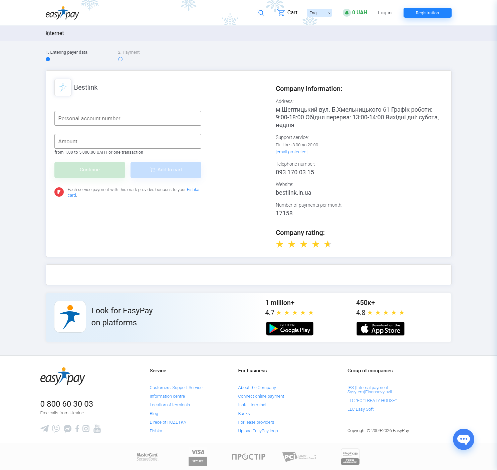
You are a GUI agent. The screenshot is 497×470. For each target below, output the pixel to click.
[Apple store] (380, 329)
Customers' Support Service (176, 387)
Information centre (167, 396)
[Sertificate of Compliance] (299, 456)
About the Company (257, 387)
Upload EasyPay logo (258, 430)
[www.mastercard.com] (147, 456)
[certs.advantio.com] (350, 456)
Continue (90, 170)
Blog (154, 413)
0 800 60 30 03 (66, 404)
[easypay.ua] (62, 12)
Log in (385, 12)
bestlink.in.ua (293, 192)
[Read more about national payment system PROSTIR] (248, 456)
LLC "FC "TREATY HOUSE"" (372, 400)
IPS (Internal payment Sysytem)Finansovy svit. (370, 389)
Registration (427, 12)
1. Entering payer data (67, 52)
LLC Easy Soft (360, 409)
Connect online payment (261, 396)
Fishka (156, 430)
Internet (55, 33)
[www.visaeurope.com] (198, 456)
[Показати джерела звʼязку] (463, 439)
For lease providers (256, 422)
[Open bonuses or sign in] (355, 13)
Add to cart (170, 170)
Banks (244, 413)
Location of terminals (170, 404)
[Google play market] (289, 329)
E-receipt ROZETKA (168, 422)
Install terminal (252, 404)
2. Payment (129, 52)
